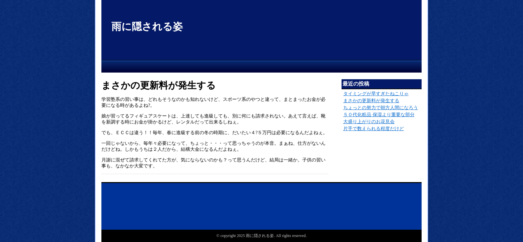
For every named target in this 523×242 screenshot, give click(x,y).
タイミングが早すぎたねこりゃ (376, 93)
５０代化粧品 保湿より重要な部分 (379, 114)
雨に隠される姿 (147, 26)
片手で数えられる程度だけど (373, 128)
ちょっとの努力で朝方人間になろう (380, 107)
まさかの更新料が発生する (371, 100)
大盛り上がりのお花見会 (369, 121)
